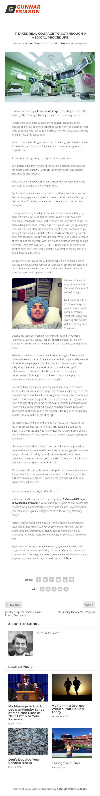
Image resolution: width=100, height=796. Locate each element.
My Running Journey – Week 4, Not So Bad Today (69, 709)
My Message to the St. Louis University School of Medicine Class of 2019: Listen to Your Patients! (27, 713)
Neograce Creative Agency (71, 788)
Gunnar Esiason (33, 43)
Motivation (67, 43)
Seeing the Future (66, 763)
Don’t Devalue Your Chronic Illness (24, 761)
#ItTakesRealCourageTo (48, 111)
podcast (37, 181)
